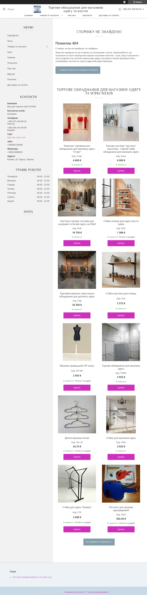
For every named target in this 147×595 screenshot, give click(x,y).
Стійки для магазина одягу (121, 438)
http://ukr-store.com (16, 137)
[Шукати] (4, 9)
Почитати (12, 63)
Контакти (87, 15)
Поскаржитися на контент (74, 592)
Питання (11, 79)
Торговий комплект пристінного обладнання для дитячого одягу (77, 295)
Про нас (72, 15)
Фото (9, 41)
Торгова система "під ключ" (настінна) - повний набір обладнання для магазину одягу (121, 149)
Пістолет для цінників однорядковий (121, 509)
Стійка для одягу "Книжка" (77, 507)
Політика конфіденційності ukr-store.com (32, 577)
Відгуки (11, 74)
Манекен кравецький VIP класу (77, 366)
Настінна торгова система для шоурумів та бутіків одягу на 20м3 (77, 222)
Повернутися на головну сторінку (79, 70)
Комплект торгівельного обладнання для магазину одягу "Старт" (77, 149)
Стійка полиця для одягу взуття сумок (121, 222)
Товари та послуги (49, 15)
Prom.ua (87, 589)
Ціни (9, 52)
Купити (77, 171)
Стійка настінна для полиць (121, 293)
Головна (28, 15)
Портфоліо (13, 35)
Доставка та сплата (109, 15)
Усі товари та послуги (98, 542)
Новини (11, 57)
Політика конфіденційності (98, 592)
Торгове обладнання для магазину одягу (121, 367)
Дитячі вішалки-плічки (77, 438)
